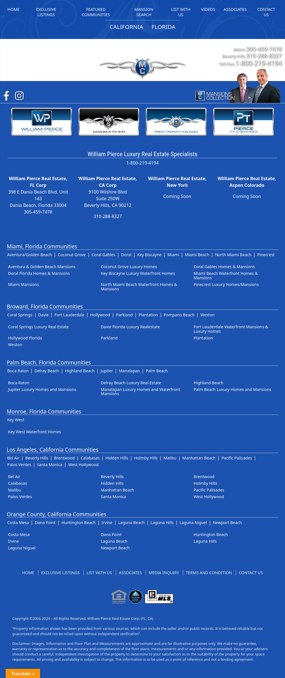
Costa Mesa (18, 522)
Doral (126, 254)
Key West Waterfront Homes (34, 431)
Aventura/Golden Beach (29, 254)
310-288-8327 (264, 55)
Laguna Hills (162, 522)
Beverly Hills (36, 458)
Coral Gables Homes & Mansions (224, 266)
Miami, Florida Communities (42, 246)
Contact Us (251, 572)
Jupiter (106, 370)
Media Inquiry (164, 572)
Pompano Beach (179, 314)
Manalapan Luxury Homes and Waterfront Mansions (140, 391)
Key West (15, 419)
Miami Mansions (23, 284)
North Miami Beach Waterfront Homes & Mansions (139, 287)
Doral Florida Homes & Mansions (39, 273)
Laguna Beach (131, 522)
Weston (207, 314)
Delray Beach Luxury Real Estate (131, 382)
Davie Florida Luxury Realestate (130, 326)
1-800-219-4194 (258, 62)
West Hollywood (83, 464)
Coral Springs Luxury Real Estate (38, 326)
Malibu (170, 458)
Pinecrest (265, 254)
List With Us (99, 572)
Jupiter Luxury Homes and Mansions (42, 389)
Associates (130, 572)
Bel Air (13, 458)
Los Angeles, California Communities (52, 449)
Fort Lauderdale (69, 314)
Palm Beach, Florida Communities (49, 362)
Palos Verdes (19, 464)
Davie (43, 314)
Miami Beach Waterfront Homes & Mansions (226, 275)
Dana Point (45, 522)
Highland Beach (80, 370)
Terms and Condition (209, 572)
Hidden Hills (116, 458)
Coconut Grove (72, 254)
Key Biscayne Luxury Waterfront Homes (138, 273)
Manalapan (129, 370)
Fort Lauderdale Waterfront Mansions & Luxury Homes (231, 329)
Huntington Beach (79, 522)
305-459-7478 (264, 49)
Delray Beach (47, 370)
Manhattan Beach (198, 458)
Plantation (148, 314)
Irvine (107, 522)
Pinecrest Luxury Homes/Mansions (226, 284)
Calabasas (90, 458)
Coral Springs (19, 314)
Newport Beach (227, 522)
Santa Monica (49, 464)
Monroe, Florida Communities (44, 411)
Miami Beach (197, 254)
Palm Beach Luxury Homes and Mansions (232, 389)
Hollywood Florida (25, 338)
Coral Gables (103, 254)
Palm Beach (157, 370)
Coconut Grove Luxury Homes (129, 266)
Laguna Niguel (193, 522)
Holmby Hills (146, 458)
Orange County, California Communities (56, 514)
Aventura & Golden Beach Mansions (41, 266)
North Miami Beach (233, 254)
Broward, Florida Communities (45, 306)
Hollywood (100, 314)
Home (28, 572)
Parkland (124, 314)
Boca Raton (18, 370)
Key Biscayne (149, 254)
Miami (173, 254)
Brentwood (64, 458)
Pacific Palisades (237, 458)
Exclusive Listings (60, 572)
